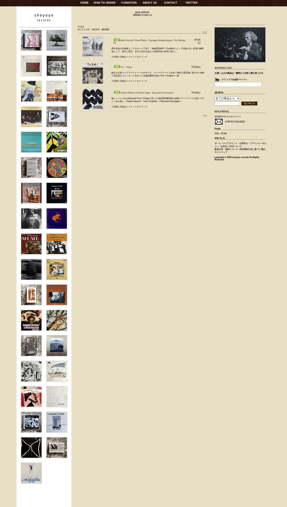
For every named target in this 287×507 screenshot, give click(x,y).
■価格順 (96, 29)
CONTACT (170, 2)
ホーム (218, 143)
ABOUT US (150, 2)
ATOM (224, 133)
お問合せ (243, 143)
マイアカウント (230, 143)
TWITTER (191, 2)
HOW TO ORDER (105, 2)
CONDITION (129, 2)
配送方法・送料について (226, 149)
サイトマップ (221, 152)
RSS (217, 133)
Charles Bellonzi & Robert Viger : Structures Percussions (144, 93)
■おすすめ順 (84, 29)
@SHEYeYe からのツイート (228, 116)
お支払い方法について (231, 146)
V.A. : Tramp (123, 67)
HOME (84, 2)
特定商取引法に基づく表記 (252, 149)
